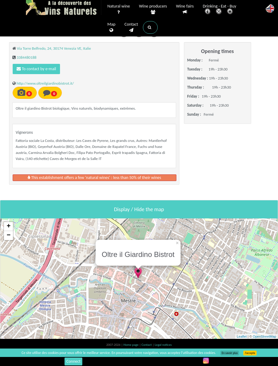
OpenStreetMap (264, 336)
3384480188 (26, 57)
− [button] (9, 235)
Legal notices (163, 345)
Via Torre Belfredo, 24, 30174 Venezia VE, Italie (54, 48)
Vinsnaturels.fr (63, 8)
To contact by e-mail (36, 68)
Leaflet (242, 336)
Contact (131, 27)
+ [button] (9, 226)
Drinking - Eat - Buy (219, 10)
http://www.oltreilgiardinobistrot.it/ (45, 83)
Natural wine (118, 9)
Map (111, 27)
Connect (73, 361)
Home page (131, 345)
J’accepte (250, 353)
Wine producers (153, 9)
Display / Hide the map (139, 209)
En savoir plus (230, 353)
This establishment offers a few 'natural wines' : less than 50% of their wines (94, 177)
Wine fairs (185, 9)
